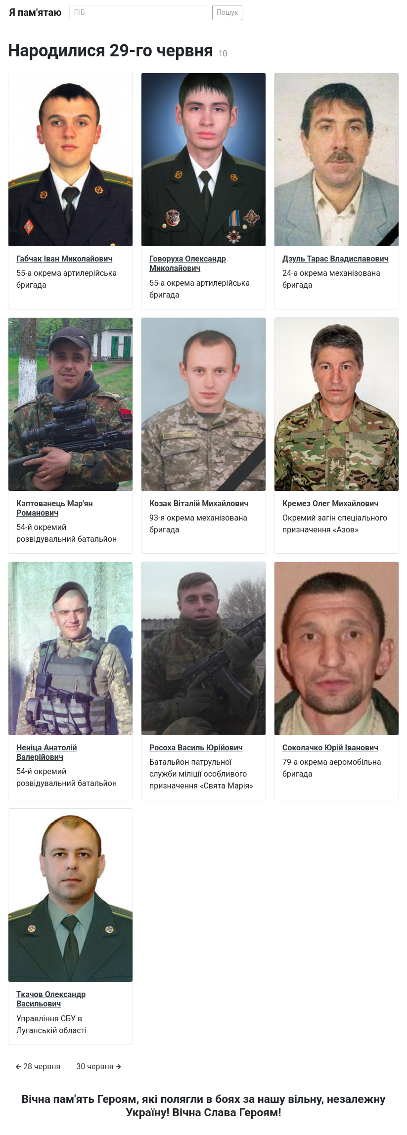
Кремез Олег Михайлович (330, 503)
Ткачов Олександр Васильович (51, 999)
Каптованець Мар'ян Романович (54, 508)
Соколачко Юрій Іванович (330, 747)
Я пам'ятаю (35, 12)
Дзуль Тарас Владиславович (335, 258)
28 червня (38, 1066)
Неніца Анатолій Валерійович (46, 752)
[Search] (138, 12)
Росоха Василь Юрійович (196, 747)
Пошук (227, 12)
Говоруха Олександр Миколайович (187, 263)
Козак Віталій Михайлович (198, 503)
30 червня (98, 1066)
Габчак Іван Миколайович (64, 258)
